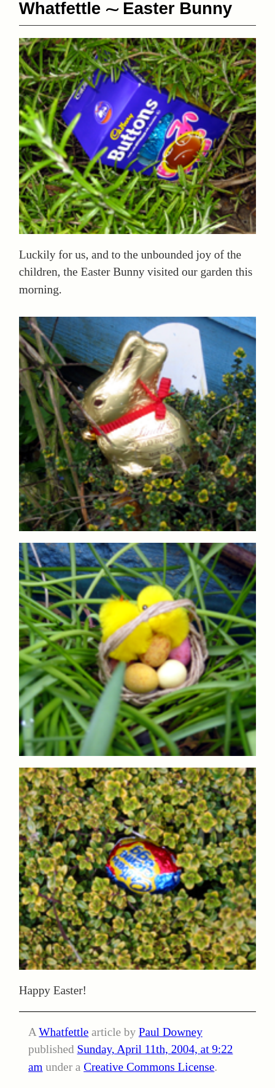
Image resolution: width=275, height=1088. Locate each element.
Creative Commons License (148, 1066)
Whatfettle (63, 1032)
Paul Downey (171, 1032)
